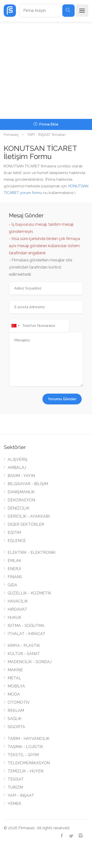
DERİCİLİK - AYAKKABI (29, 516)
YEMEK (14, 803)
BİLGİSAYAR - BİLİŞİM (28, 483)
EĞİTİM (14, 532)
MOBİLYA (16, 686)
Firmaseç (11, 134)
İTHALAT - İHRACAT (26, 633)
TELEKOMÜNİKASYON (29, 763)
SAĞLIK (15, 718)
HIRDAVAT (17, 609)
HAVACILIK (18, 601)
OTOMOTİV (19, 702)
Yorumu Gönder (62, 399)
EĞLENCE (17, 540)
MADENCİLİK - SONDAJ (30, 661)
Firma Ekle (46, 124)
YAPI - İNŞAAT (21, 795)
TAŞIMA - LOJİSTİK (25, 746)
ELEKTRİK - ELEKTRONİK (32, 552)
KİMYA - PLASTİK (24, 645)
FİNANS (15, 577)
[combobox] (15, 326)
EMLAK (14, 560)
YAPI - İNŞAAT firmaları (46, 134)
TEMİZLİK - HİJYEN (25, 771)
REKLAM (16, 710)
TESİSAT (16, 779)
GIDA (12, 585)
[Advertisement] (46, 70)
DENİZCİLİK (18, 508)
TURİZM (15, 787)
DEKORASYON (21, 500)
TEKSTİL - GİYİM (23, 754)
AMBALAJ (17, 467)
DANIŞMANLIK (21, 492)
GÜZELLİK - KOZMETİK (29, 593)
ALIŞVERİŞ (17, 459)
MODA (14, 694)
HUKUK (14, 617)
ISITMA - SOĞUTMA (26, 625)
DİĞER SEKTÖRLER (26, 524)
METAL (14, 678)
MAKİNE (15, 670)
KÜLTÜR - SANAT (24, 653)
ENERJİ (14, 568)
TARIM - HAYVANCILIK (29, 738)
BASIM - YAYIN (21, 475)
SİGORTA (16, 726)
